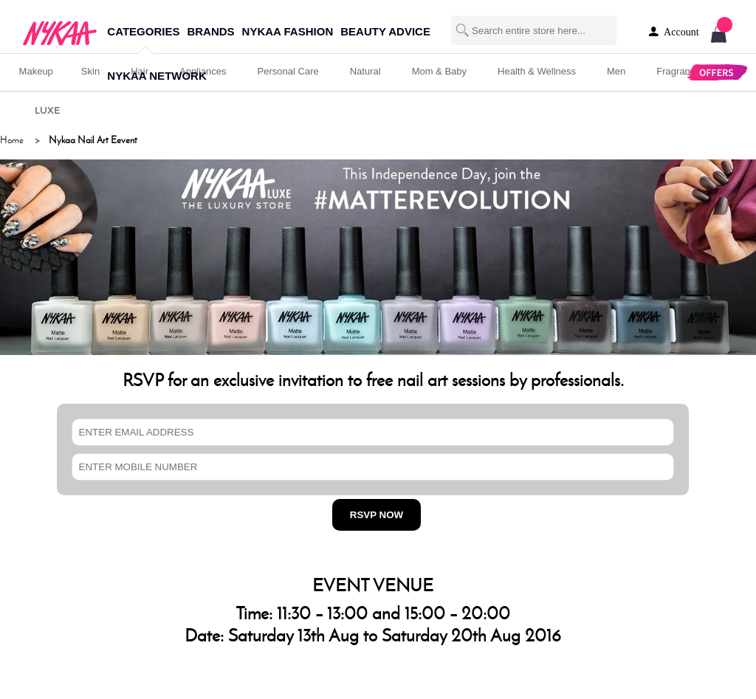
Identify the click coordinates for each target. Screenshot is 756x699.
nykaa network (156, 75)
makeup (36, 71)
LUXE (48, 110)
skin (90, 71)
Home (12, 139)
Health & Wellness (537, 71)
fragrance (678, 71)
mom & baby (439, 71)
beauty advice (385, 31)
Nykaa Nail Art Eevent (93, 139)
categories (143, 31)
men (616, 71)
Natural (365, 71)
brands (210, 31)
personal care (288, 71)
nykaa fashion (288, 31)
